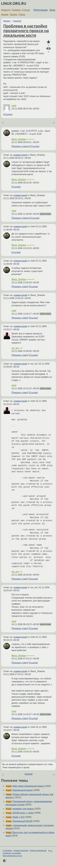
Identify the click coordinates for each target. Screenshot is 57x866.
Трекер (13, 14)
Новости (5, 10)
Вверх (50, 851)
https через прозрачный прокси (28, 786)
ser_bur (15, 348)
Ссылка (8, 114)
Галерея (16, 10)
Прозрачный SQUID (22, 821)
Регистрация (41, 10)
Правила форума (21, 850)
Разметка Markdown (38, 850)
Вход (52, 10)
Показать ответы (20, 146)
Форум (4, 14)
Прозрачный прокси (22, 790)
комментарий (20, 155)
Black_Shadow (19, 139)
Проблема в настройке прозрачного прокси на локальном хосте (26, 30)
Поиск (21, 14)
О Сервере (7, 850)
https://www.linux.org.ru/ (12, 856)
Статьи (26, 10)
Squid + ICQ (18, 817)
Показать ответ (19, 286)
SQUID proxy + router (23, 813)
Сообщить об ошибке (12, 853)
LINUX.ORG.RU (13, 3)
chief (14, 105)
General (17, 21)
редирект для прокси (23, 809)
